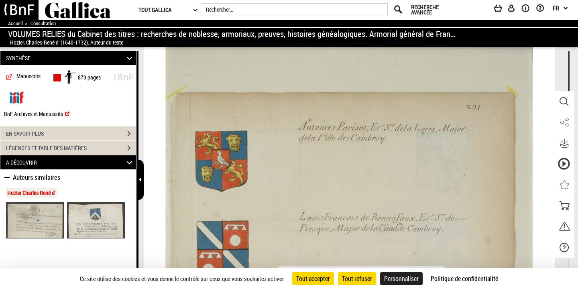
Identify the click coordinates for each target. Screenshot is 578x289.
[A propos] (528, 10)
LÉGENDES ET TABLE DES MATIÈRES (71, 148)
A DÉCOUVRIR (70, 162)
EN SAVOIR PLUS (71, 133)
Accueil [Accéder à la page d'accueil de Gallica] (15, 23)
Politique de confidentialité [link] (464, 278)
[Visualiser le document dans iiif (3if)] (16, 97)
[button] (564, 101)
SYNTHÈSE (70, 58)
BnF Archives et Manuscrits (36, 114)
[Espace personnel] (515, 10)
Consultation (43, 23)
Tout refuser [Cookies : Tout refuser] (357, 278)
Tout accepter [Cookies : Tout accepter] (313, 278)
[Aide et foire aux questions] (542, 10)
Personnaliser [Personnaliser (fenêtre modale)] (401, 278)
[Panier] (502, 10)
